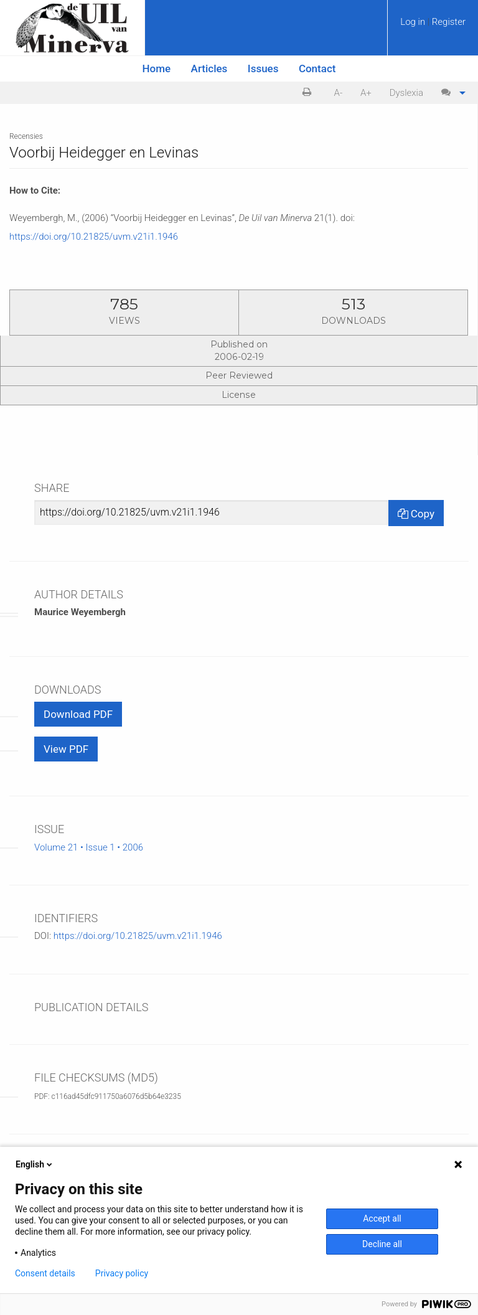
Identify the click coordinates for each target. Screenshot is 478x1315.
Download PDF (78, 714)
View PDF (66, 749)
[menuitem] (433, 26)
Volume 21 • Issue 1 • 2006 (88, 847)
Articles (209, 68)
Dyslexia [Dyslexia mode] (406, 92)
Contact (317, 68)
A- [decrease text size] (338, 92)
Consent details (45, 1273)
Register (449, 21)
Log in (414, 21)
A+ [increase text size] (366, 92)
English (35, 1164)
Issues (263, 68)
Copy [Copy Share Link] (416, 513)
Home (157, 68)
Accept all (382, 1218)
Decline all (382, 1244)
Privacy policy (121, 1273)
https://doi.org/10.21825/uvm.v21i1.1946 (93, 236)
